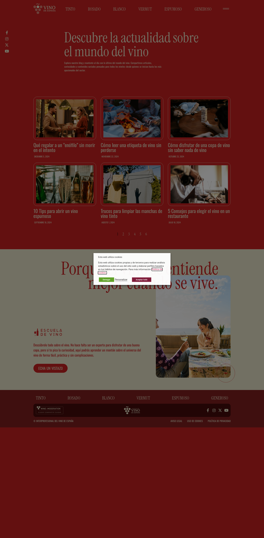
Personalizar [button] (121, 279)
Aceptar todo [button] (141, 279)
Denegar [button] (106, 279)
